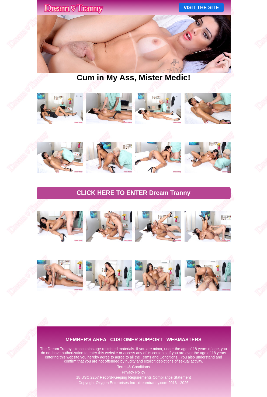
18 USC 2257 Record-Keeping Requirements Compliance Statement (133, 377)
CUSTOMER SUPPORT (136, 339)
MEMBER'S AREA (85, 339)
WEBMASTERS (184, 339)
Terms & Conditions (133, 367)
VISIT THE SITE (201, 7)
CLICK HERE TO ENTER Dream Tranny (133, 192)
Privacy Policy (133, 372)
